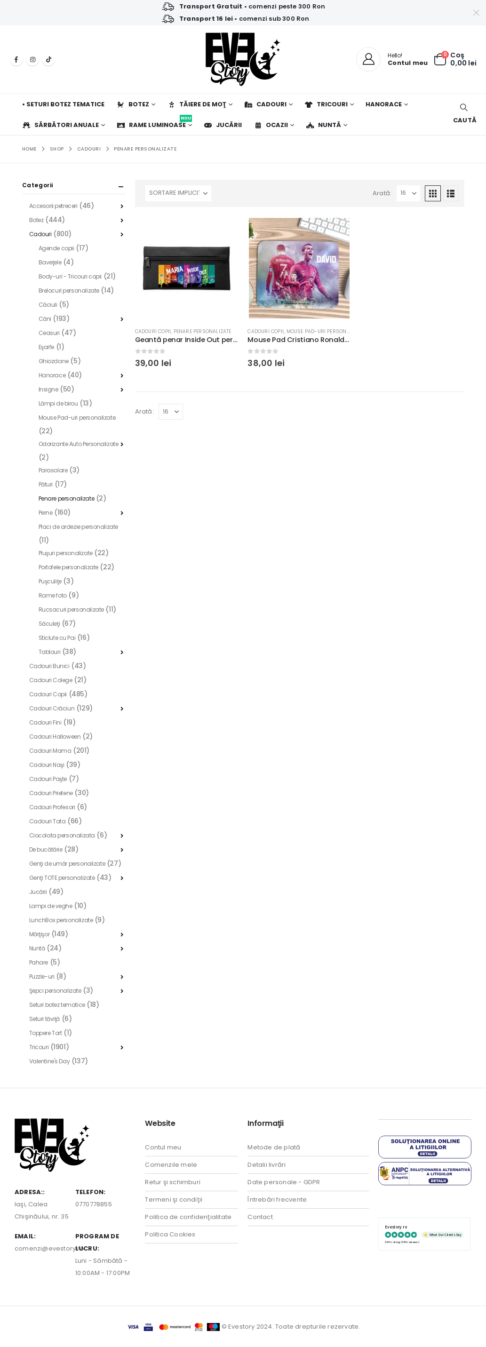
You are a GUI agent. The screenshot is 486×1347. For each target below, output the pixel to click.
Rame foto (53, 595)
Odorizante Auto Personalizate (79, 444)
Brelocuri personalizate (69, 291)
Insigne (48, 389)
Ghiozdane (54, 361)
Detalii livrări (266, 1164)
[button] (464, 114)
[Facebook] (16, 59)
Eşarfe (46, 347)
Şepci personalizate (55, 991)
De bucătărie (46, 849)
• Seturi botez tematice (63, 104)
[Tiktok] (48, 59)
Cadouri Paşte (48, 779)
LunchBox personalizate (61, 920)
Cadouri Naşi (46, 765)
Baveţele (50, 262)
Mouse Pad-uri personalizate (326, 331)
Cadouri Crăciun (52, 708)
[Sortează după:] (178, 193)
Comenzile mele (171, 1164)
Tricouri (326, 104)
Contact (259, 1216)
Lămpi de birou (58, 403)
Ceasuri (49, 333)
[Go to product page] (186, 268)
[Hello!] (392, 59)
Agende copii (56, 248)
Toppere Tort (45, 1033)
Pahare (38, 962)
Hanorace (384, 104)
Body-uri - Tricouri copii (70, 276)
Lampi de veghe (50, 906)
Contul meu (163, 1147)
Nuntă (323, 124)
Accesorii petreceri (53, 206)
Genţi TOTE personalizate (62, 878)
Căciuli (48, 305)
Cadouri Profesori (52, 807)
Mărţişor (39, 934)
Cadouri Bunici (49, 666)
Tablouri (50, 652)
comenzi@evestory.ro (49, 1248)
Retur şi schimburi (172, 1182)
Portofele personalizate (68, 567)
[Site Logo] (243, 59)
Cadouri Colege (50, 680)
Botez (132, 104)
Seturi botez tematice (57, 1005)
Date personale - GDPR (283, 1182)
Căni (45, 319)
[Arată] (408, 193)
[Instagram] (32, 59)
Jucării (223, 124)
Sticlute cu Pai (57, 638)
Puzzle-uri (42, 976)
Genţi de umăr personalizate (67, 864)
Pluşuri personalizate (66, 553)
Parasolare (53, 470)
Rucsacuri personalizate (71, 610)
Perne (46, 513)
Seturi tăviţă (44, 1019)
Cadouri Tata (47, 821)
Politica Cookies (170, 1234)
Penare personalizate (202, 331)
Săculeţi (49, 624)
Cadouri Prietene (51, 793)
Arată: (382, 193)
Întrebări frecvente (277, 1199)
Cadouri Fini (45, 722)
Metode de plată (273, 1147)
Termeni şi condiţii (173, 1199)
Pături (46, 484)
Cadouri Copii (153, 331)
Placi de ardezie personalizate (78, 527)
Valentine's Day (49, 1061)
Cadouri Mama (50, 751)
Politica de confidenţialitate (188, 1216)
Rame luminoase (154, 122)
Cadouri (265, 104)
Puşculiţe (50, 581)
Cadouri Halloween (55, 737)
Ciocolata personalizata (62, 835)
